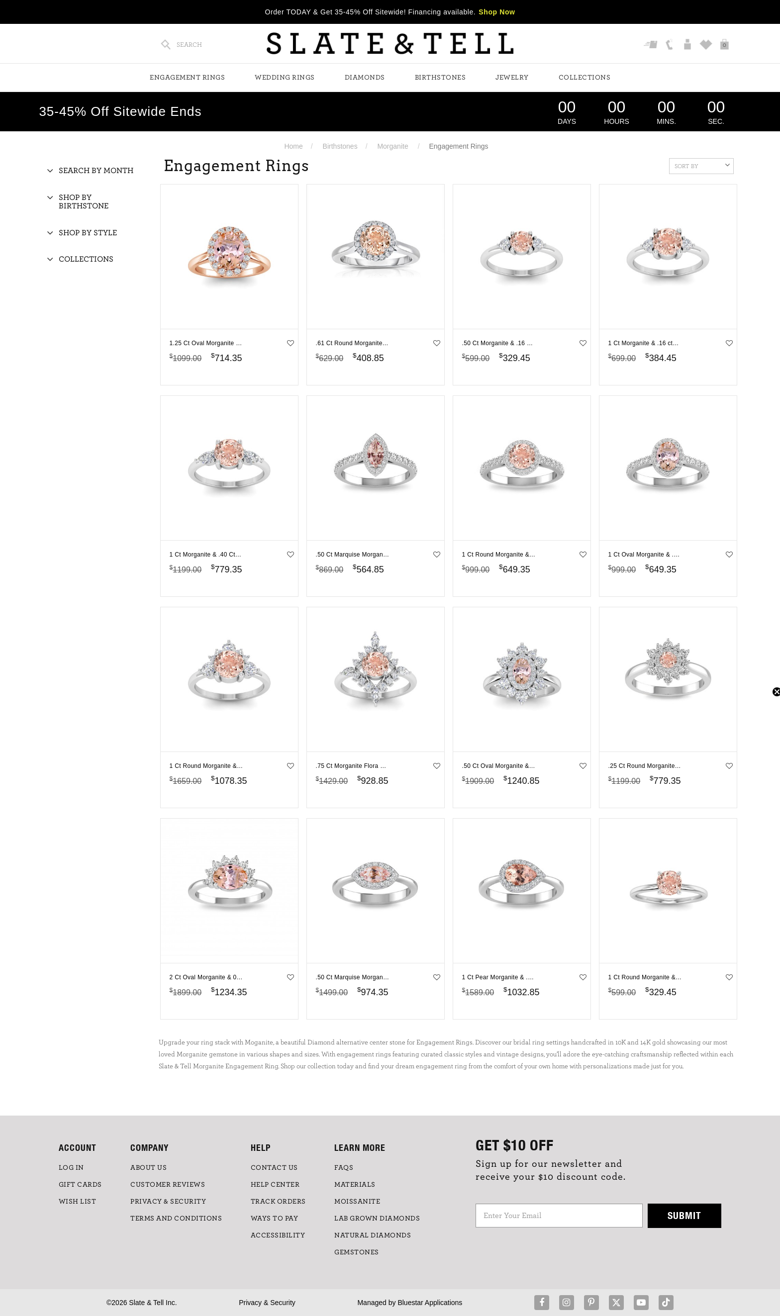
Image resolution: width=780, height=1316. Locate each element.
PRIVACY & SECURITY (168, 1201)
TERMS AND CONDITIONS (176, 1218)
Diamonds (365, 77)
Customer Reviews (167, 1184)
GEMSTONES (356, 1252)
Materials (355, 1184)
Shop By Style (88, 233)
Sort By (702, 165)
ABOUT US (148, 1167)
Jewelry (512, 77)
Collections (585, 77)
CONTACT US (274, 1167)
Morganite (392, 146)
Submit (684, 1215)
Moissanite (357, 1201)
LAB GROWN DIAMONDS (377, 1218)
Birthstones (440, 77)
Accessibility (278, 1235)
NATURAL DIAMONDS (372, 1235)
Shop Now (497, 12)
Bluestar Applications (429, 1303)
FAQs (343, 1167)
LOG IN (71, 1167)
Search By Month (96, 171)
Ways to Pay (274, 1218)
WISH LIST (78, 1201)
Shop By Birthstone (83, 201)
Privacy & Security (267, 1303)
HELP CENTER (275, 1184)
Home (293, 146)
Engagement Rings (187, 77)
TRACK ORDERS (278, 1201)
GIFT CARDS (80, 1184)
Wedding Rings (285, 77)
